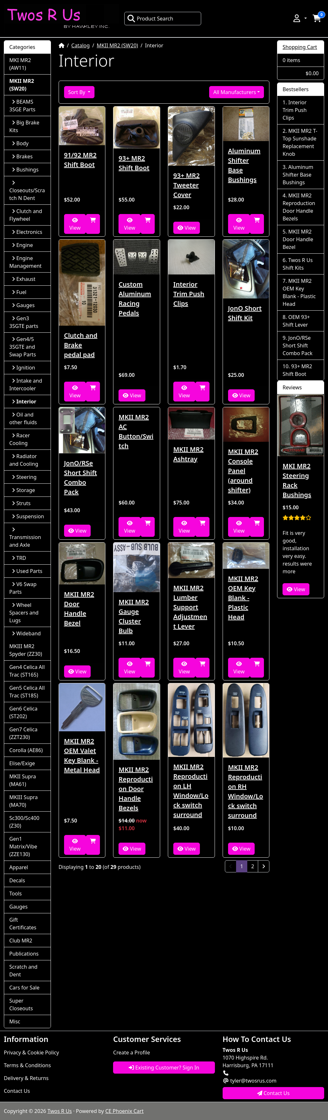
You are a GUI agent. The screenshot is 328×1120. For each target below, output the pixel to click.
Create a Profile (131, 1052)
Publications (23, 953)
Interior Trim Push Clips (188, 294)
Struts (21, 503)
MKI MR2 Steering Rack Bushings (297, 480)
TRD (19, 557)
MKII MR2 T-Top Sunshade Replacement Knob (300, 142)
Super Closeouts (21, 1004)
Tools (15, 893)
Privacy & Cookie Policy (31, 1052)
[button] (299, 18)
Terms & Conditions (27, 1065)
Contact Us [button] (273, 1093)
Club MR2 (20, 940)
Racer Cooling (19, 439)
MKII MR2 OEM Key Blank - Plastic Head (243, 597)
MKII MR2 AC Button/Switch (136, 431)
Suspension (28, 516)
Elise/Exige (22, 763)
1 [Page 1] (243, 866)
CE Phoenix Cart (124, 1111)
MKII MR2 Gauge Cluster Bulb (134, 616)
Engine (22, 245)
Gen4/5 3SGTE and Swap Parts (22, 347)
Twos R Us (59, 1111)
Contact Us (17, 1090)
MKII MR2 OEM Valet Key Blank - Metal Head (82, 755)
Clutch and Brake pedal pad (80, 345)
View (74, 224)
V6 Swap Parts (23, 588)
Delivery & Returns (26, 1078)
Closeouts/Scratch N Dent (27, 191)
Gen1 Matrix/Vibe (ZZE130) (23, 846)
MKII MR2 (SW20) (117, 45)
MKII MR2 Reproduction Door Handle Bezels (136, 788)
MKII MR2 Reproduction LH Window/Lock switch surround (191, 790)
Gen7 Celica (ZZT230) (23, 733)
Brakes (22, 156)
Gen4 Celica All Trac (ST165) (27, 670)
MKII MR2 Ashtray (188, 454)
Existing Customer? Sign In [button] (164, 1067)
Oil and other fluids (23, 418)
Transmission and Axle (25, 537)
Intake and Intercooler (25, 384)
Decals (17, 880)
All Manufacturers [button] (234, 92)
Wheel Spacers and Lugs (23, 612)
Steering (24, 477)
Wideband (26, 633)
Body (20, 143)
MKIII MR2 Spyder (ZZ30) (25, 650)
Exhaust (24, 278)
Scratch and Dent (23, 970)
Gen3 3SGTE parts (23, 322)
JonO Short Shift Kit (245, 313)
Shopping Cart (300, 47)
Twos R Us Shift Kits (298, 264)
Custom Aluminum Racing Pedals (135, 298)
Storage (23, 490)
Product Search (150, 18)
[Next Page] (263, 866)
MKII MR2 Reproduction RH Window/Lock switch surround (245, 791)
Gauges (23, 305)
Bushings (25, 169)
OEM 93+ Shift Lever (296, 321)
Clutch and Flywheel (25, 215)
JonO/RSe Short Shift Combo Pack (80, 477)
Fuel (19, 292)
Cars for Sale (24, 987)
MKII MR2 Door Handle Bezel (79, 608)
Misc (14, 1021)
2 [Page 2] (252, 866)
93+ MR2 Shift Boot (134, 163)
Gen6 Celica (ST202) (23, 712)
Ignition (23, 367)
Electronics (27, 231)
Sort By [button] (77, 92)
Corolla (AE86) (26, 750)
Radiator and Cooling (23, 460)
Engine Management (25, 262)
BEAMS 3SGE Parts (22, 105)
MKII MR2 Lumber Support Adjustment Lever (190, 607)
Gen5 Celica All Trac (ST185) (27, 691)
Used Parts (27, 571)
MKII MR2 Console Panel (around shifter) (243, 470)
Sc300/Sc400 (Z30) (24, 821)
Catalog (80, 45)
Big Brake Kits (24, 126)
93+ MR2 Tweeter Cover (186, 185)
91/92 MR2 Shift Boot (80, 160)
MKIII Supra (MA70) (23, 801)
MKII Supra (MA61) (22, 780)
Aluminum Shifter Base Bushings (244, 165)
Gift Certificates (22, 923)
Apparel (18, 867)
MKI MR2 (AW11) (20, 64)
